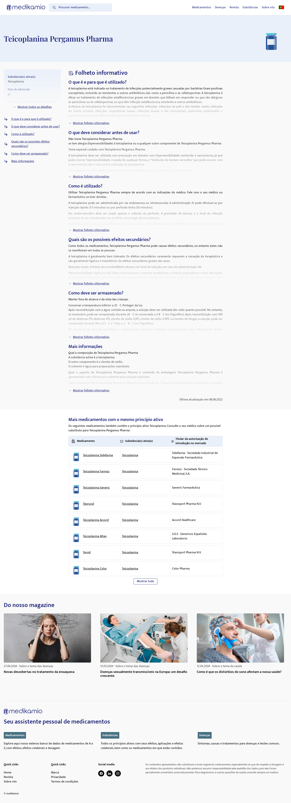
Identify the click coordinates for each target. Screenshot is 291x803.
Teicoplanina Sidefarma (98, 455)
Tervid (87, 552)
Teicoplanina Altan (95, 536)
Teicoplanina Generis (96, 488)
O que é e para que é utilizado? (31, 119)
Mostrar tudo (145, 581)
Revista (234, 7)
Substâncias (250, 7)
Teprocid (88, 504)
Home (7, 772)
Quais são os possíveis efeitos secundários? (30, 144)
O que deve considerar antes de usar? (35, 126)
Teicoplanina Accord (96, 520)
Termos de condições (64, 781)
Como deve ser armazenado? (29, 154)
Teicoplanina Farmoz (96, 471)
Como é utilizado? (22, 134)
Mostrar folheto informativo (88, 123)
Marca (55, 772)
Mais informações (22, 161)
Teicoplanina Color (95, 569)
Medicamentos (201, 7)
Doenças (220, 7)
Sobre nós (268, 7)
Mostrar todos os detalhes (32, 107)
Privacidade (58, 777)
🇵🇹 (281, 7)
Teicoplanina (130, 455)
